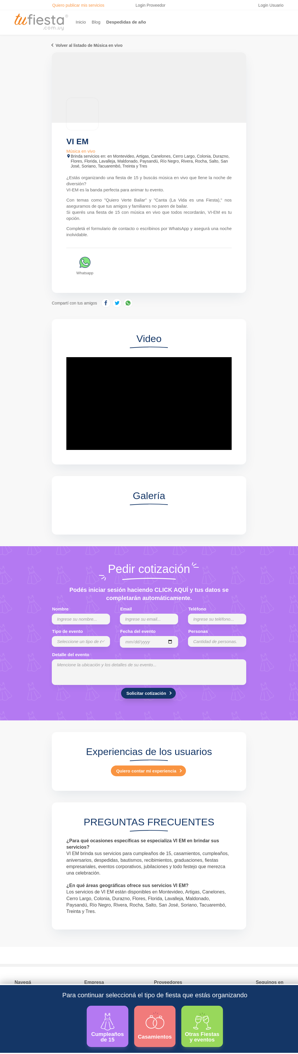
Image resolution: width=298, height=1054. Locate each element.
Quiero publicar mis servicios (78, 5)
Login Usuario (270, 5)
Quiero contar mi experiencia (146, 770)
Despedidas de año (126, 21)
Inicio (81, 21)
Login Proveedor (151, 5)
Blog (96, 21)
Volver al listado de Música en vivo (89, 45)
